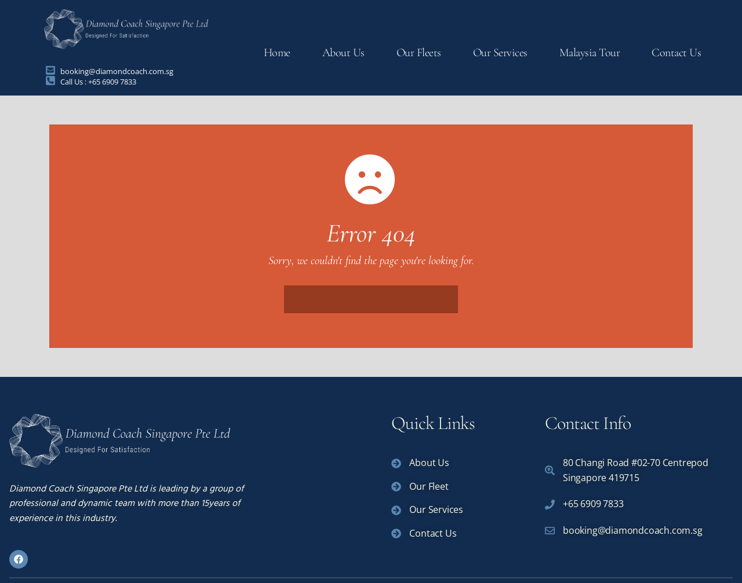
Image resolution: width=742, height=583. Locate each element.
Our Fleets (419, 53)
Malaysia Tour (589, 53)
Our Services (500, 53)
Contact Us (676, 53)
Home (277, 53)
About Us (343, 53)
